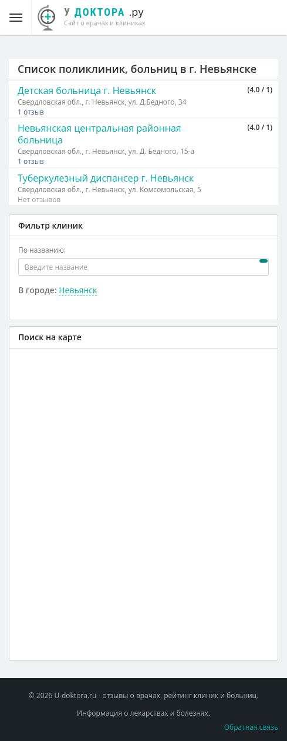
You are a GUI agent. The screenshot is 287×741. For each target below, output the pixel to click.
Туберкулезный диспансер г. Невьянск (106, 178)
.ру (98, 16)
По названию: (42, 250)
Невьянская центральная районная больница (99, 134)
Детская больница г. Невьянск (87, 90)
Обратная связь (251, 727)
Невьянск (78, 290)
